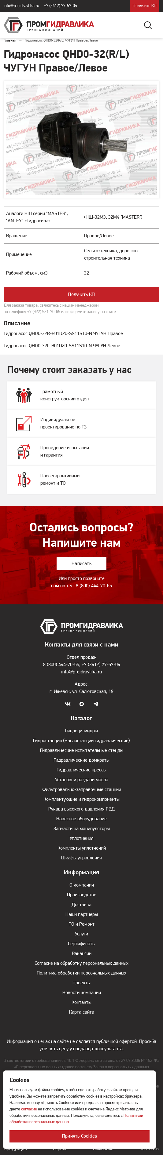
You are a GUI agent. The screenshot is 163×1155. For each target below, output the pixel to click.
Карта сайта (81, 1012)
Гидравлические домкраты (81, 760)
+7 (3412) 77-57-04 (60, 6)
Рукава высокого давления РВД (81, 809)
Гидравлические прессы (81, 770)
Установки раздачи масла (81, 780)
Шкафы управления (81, 858)
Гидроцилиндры (81, 731)
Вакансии (81, 953)
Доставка (81, 904)
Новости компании (81, 992)
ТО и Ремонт (81, 924)
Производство (81, 895)
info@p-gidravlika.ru (21, 6)
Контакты (81, 1002)
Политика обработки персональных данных (81, 973)
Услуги (81, 934)
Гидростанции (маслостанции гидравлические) (81, 740)
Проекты (81, 983)
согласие (29, 1109)
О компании (81, 885)
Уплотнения (82, 838)
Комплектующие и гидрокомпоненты (81, 799)
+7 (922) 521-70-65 (43, 312)
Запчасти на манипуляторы (82, 828)
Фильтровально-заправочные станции (81, 789)
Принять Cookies (79, 1136)
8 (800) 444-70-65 (94, 586)
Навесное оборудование (81, 819)
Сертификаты (81, 944)
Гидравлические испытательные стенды (81, 750)
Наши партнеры (81, 914)
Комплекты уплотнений (81, 848)
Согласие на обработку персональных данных (81, 963)
